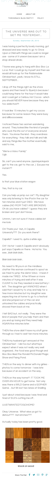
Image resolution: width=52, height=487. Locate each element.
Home (19, 14)
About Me (30, 14)
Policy (40, 18)
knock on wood (26, 466)
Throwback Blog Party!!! (21, 18)
